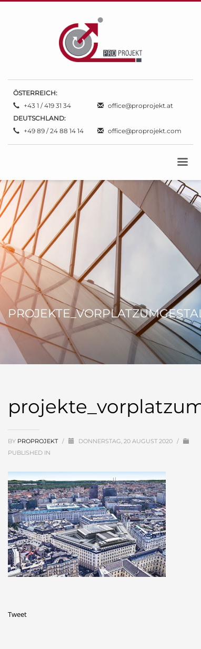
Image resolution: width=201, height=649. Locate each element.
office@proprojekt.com (145, 131)
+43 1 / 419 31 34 (47, 105)
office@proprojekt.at (140, 105)
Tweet (17, 614)
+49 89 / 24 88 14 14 (54, 131)
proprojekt (38, 441)
